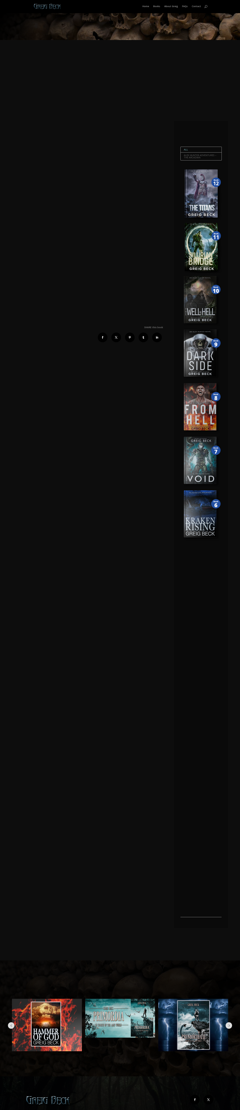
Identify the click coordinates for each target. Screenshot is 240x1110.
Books (156, 7)
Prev (11, 1025)
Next (229, 1025)
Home (145, 7)
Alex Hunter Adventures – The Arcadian (200, 156)
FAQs (185, 7)
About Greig (171, 7)
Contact (196, 7)
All (186, 149)
